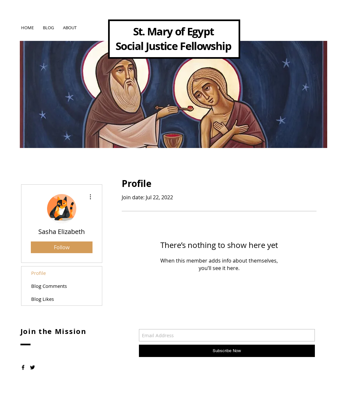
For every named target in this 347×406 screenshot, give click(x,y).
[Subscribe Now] (227, 351)
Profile (38, 273)
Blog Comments (49, 286)
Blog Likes (42, 299)
